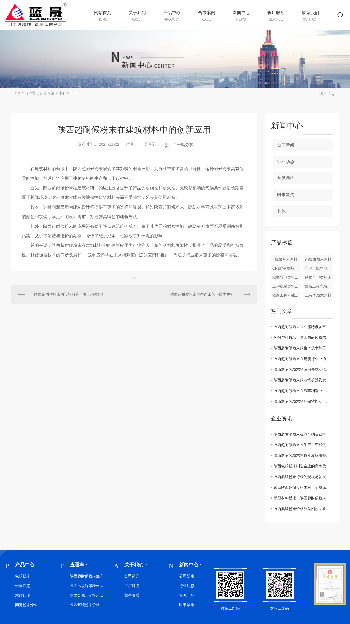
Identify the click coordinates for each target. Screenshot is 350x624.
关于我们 (137, 16)
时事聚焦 (285, 194)
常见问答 (285, 178)
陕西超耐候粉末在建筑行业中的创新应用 (303, 359)
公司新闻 (285, 145)
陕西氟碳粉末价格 (85, 605)
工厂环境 (131, 586)
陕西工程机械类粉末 (286, 295)
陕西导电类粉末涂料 (286, 277)
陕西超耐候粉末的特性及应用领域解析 (303, 455)
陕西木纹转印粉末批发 (87, 586)
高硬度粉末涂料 (318, 259)
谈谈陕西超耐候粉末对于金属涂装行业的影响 (303, 487)
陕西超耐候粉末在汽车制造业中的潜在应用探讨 (303, 391)
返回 (326, 93)
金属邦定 (22, 586)
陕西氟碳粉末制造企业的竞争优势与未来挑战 (303, 466)
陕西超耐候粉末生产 (86, 576)
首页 (43, 93)
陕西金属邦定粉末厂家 (87, 595)
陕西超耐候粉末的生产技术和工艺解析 (303, 348)
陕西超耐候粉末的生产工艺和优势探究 (303, 445)
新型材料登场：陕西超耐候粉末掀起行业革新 (303, 498)
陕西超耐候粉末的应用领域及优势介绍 (303, 369)
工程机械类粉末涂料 (286, 286)
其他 (74, 93)
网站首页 (102, 16)
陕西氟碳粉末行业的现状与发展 (300, 477)
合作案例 (206, 16)
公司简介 (131, 576)
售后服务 (276, 16)
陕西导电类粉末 (318, 277)
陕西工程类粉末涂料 (319, 286)
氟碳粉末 (22, 576)
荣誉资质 (131, 595)
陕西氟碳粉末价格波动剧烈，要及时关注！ (303, 509)
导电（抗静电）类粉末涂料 (319, 268)
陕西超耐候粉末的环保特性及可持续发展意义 (303, 401)
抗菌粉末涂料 (286, 259)
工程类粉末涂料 (318, 295)
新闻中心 (241, 16)
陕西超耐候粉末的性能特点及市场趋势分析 (303, 327)
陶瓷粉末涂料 (26, 605)
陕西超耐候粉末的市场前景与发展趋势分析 (69, 294)
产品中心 (172, 16)
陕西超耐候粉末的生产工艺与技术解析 (202, 294)
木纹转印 (22, 595)
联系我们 (310, 16)
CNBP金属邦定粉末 (286, 268)
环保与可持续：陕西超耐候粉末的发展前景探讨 (303, 337)
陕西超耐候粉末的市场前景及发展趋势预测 (303, 380)
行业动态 (285, 161)
